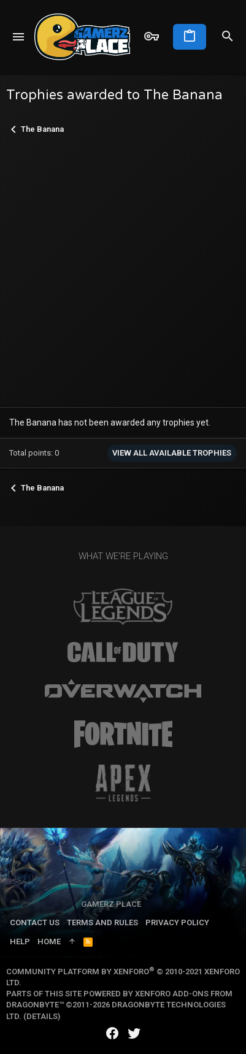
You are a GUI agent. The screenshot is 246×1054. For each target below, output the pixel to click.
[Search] (227, 37)
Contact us (35, 922)
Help (20, 941)
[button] (18, 37)
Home (49, 941)
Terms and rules (102, 922)
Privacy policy (177, 922)
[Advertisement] (123, 272)
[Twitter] (134, 1033)
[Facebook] (112, 1033)
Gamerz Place (111, 904)
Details (42, 1016)
